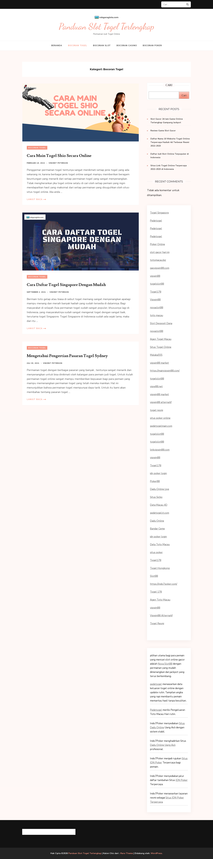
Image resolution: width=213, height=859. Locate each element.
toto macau (156, 315)
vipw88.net (156, 386)
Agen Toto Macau (160, 599)
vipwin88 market (159, 363)
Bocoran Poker (152, 45)
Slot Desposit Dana (161, 323)
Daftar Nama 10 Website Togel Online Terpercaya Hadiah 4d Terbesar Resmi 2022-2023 (170, 142)
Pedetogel (156, 220)
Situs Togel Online (160, 347)
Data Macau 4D (158, 505)
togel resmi (156, 410)
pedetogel (156, 684)
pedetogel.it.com (159, 513)
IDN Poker (182, 780)
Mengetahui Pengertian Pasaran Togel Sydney (67, 355)
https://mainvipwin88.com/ (165, 370)
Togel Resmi (157, 623)
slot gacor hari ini (159, 252)
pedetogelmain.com (161, 426)
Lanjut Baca (34, 199)
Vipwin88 (155, 299)
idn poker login (158, 473)
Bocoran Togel (77, 45)
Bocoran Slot (102, 45)
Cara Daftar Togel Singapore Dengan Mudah (66, 284)
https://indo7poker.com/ (163, 584)
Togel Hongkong (160, 568)
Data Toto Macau (160, 544)
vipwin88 (155, 276)
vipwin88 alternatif (161, 402)
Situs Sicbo (156, 497)
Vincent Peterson (58, 163)
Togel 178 (156, 592)
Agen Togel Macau (160, 339)
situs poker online (160, 418)
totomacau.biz (158, 260)
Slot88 (154, 576)
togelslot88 (157, 284)
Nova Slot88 (165, 663)
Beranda (56, 45)
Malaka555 (156, 355)
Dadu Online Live (159, 489)
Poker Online (157, 244)
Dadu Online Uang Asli (162, 745)
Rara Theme (126, 853)
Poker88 (155, 481)
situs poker (156, 552)
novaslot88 (156, 307)
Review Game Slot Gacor (163, 130)
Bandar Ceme (157, 528)
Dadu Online (157, 521)
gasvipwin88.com (159, 268)
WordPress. (157, 853)
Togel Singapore (159, 212)
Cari (184, 95)
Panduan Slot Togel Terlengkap (106, 26)
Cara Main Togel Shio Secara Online (59, 155)
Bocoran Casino (127, 45)
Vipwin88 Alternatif (161, 615)
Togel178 (155, 292)
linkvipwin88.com (160, 449)
